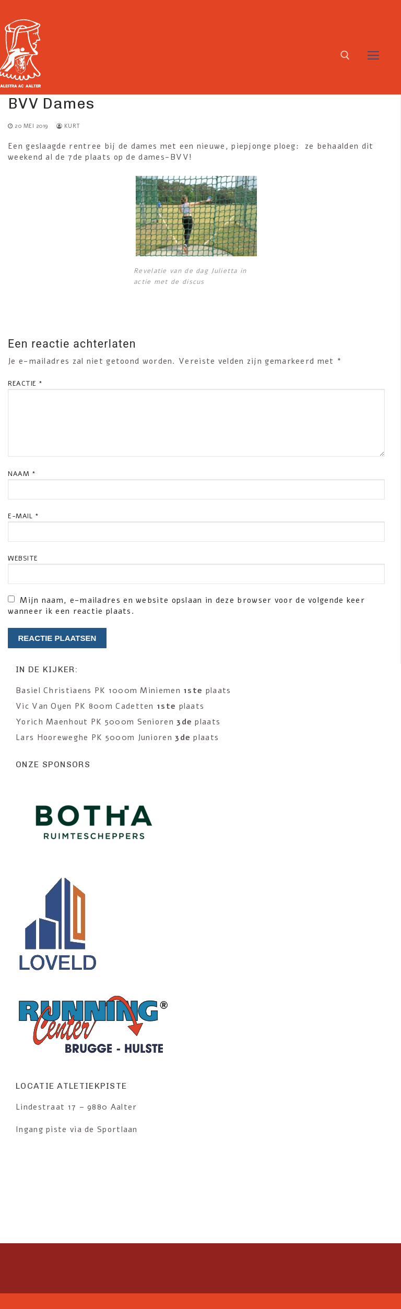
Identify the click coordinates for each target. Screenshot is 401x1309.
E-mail (23, 515)
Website (23, 558)
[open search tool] (345, 55)
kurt (68, 126)
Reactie (25, 383)
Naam (22, 473)
